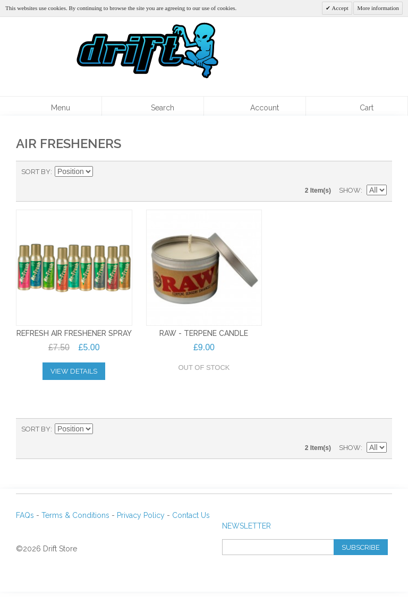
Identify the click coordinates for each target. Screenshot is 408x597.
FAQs (25, 515)
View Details (73, 371)
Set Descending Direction (102, 172)
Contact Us (191, 515)
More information (378, 8)
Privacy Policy (141, 515)
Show (350, 190)
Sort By (35, 172)
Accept (339, 8)
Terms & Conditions (75, 515)
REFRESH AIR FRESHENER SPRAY (74, 333)
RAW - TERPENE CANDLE (203, 333)
